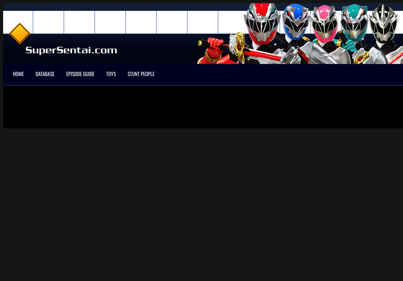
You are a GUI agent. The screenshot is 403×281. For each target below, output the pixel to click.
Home (18, 74)
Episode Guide (80, 74)
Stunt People (141, 74)
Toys (111, 74)
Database (45, 74)
